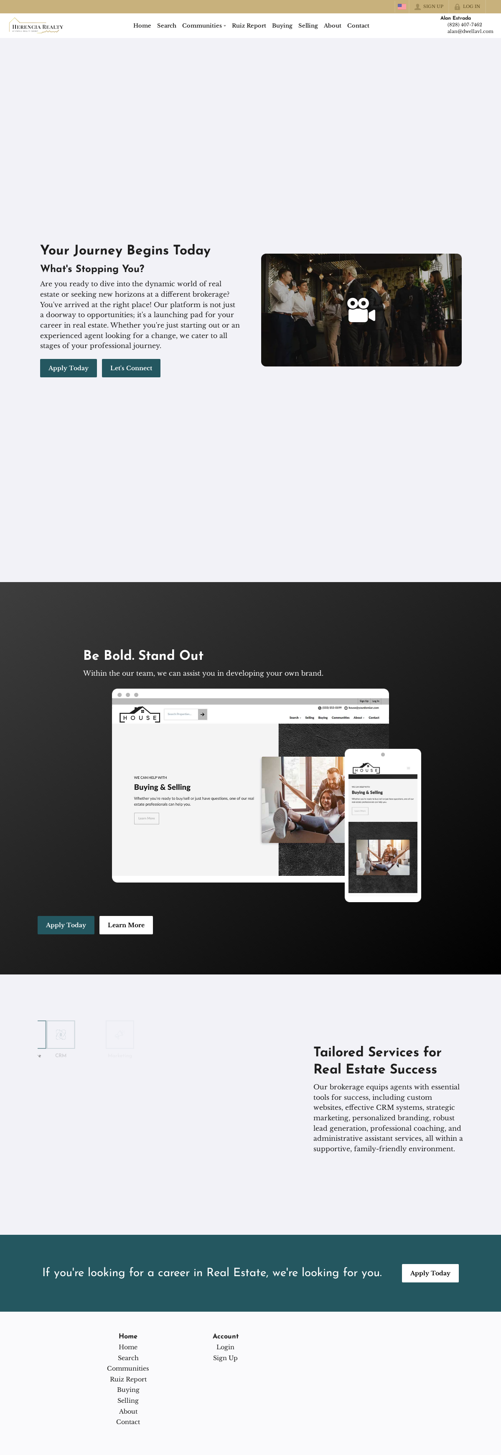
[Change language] (402, 7)
